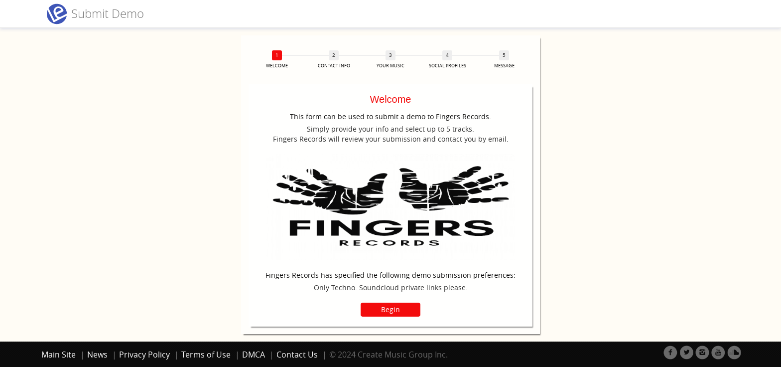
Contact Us (297, 354)
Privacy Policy (144, 354)
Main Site (58, 354)
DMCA (253, 354)
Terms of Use (206, 354)
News (97, 354)
